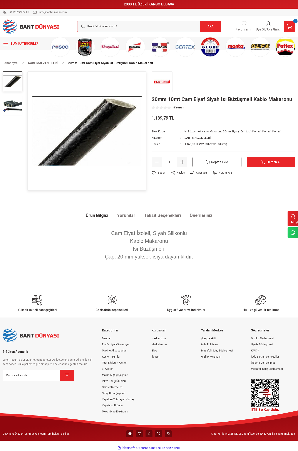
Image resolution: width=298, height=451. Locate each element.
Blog (154, 350)
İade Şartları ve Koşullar (265, 356)
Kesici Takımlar (111, 356)
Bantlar (106, 338)
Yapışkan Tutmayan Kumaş (118, 399)
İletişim (156, 356)
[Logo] (31, 26)
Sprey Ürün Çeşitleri (113, 393)
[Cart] (289, 26)
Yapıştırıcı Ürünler (112, 405)
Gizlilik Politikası (211, 356)
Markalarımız (159, 344)
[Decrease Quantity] (157, 162)
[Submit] (67, 375)
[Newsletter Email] (38, 375)
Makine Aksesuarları (114, 350)
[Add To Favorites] (159, 173)
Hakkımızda (159, 338)
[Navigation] (25, 43)
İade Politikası (209, 344)
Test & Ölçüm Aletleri (114, 362)
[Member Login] (268, 26)
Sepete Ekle (217, 162)
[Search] (149, 26)
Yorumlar (126, 215)
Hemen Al (270, 162)
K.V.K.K (255, 350)
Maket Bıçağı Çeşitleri (115, 375)
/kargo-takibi (208, 338)
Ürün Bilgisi (97, 215)
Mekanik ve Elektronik (115, 411)
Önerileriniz (201, 215)
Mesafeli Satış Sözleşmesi (217, 350)
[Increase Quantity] (182, 162)
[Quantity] (169, 162)
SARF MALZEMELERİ (197, 137)
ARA (210, 26)
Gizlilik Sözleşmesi (262, 338)
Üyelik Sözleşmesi (262, 344)
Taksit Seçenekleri (162, 215)
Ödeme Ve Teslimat (263, 362)
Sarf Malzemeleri (112, 387)
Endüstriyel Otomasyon (116, 344)
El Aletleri (107, 368)
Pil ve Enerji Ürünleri (114, 381)
